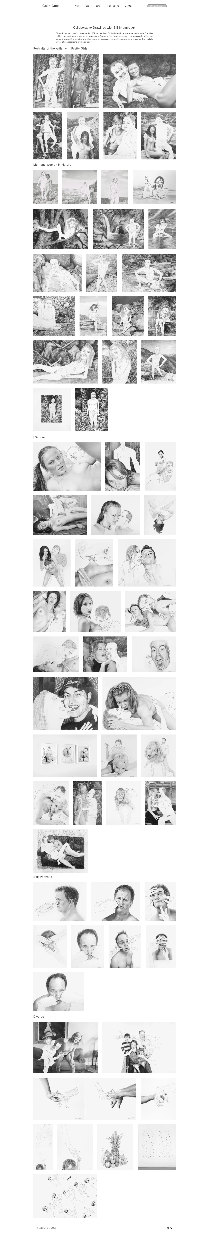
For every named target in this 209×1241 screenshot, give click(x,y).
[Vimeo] (171, 1228)
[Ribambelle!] (157, 5)
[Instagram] (167, 1228)
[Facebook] (164, 1228)
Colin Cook (51, 6)
